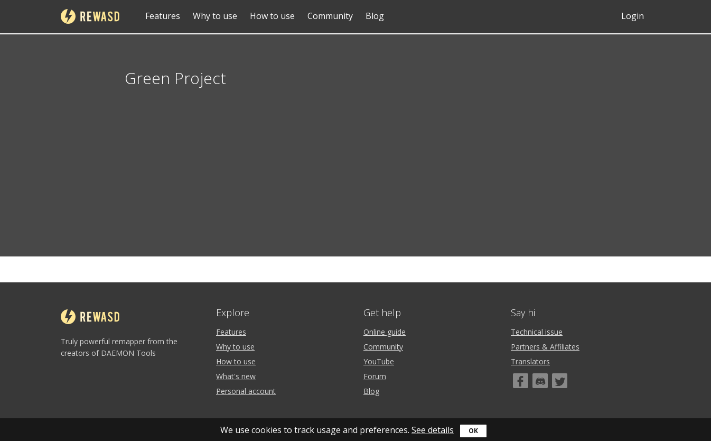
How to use (272, 16)
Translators (530, 361)
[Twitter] (559, 380)
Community (330, 16)
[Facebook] (520, 380)
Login (632, 16)
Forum (374, 376)
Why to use (215, 16)
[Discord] (540, 380)
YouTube (378, 361)
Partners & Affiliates (545, 347)
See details (432, 430)
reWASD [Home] (90, 16)
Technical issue (537, 332)
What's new (236, 376)
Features (162, 16)
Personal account (246, 391)
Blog (375, 16)
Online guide (384, 332)
